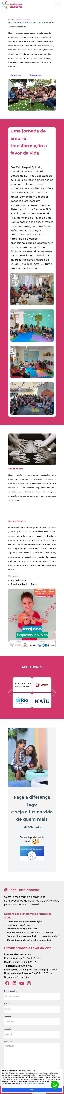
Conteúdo (8, 1042)
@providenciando (16, 940)
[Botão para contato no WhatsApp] (55, 1085)
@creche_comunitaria (40, 940)
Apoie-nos (15, 75)
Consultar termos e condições (33, 1083)
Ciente (32, 1090)
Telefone (7, 1016)
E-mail (6, 1004)
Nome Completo (11, 991)
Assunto (7, 1029)
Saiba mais (35, 75)
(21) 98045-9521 (24, 965)
